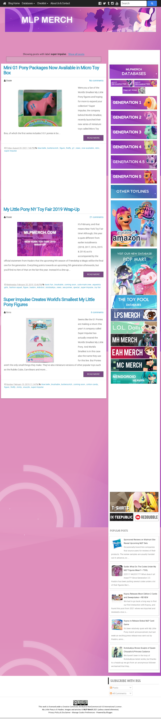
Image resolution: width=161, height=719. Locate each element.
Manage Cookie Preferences (83, 713)
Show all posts (76, 54)
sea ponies (68, 274)
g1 (73, 143)
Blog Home (14, 3)
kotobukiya (51, 274)
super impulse (10, 146)
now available (88, 143)
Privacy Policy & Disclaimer (59, 713)
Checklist (42, 3)
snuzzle (26, 364)
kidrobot (41, 274)
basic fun (49, 271)
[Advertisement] (80, 41)
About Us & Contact (60, 3)
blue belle (42, 143)
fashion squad (15, 274)
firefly (68, 143)
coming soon (71, 271)
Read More (93, 133)
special (76, 274)
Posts (114, 687)
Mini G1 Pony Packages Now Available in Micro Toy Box (51, 70)
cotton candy (92, 361)
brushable (59, 271)
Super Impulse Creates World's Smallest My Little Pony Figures (48, 288)
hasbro (33, 274)
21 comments (96, 212)
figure (62, 143)
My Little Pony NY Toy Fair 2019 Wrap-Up (41, 204)
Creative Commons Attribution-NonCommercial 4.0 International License (92, 707)
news (78, 143)
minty (19, 364)
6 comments (97, 298)
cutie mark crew (84, 271)
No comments (96, 80)
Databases (28, 3)
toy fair (97, 274)
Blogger (109, 713)
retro (97, 143)
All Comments (118, 693)
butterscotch (53, 143)
